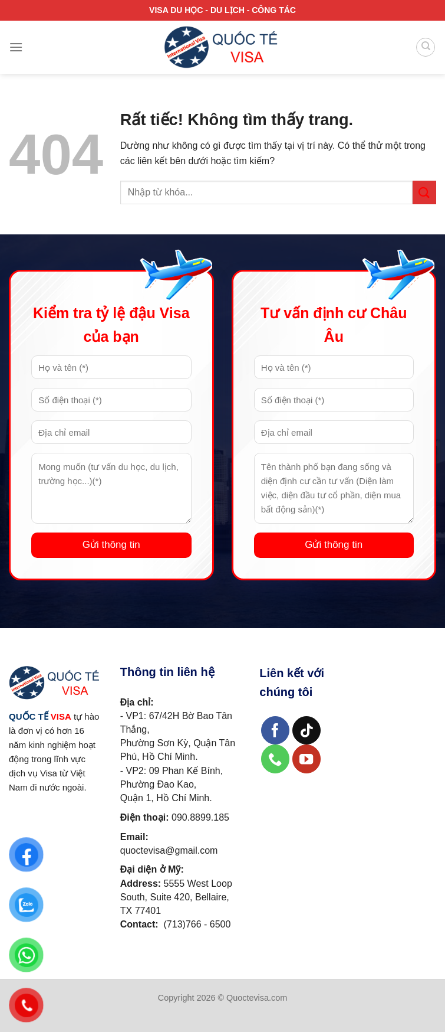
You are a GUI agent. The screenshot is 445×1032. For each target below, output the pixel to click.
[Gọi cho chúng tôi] (275, 758)
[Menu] (16, 46)
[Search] (425, 47)
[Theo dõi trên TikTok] (306, 730)
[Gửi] (424, 192)
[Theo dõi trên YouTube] (306, 758)
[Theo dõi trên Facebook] (275, 730)
